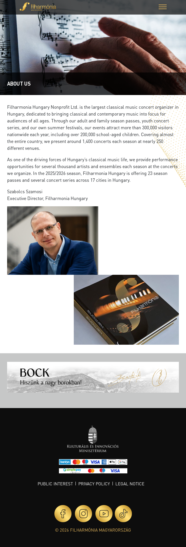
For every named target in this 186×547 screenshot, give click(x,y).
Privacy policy (94, 484)
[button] (163, 8)
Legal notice (129, 484)
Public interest (55, 484)
